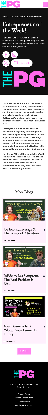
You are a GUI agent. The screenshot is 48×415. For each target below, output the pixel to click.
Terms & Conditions (24, 397)
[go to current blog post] (24, 220)
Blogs (5, 17)
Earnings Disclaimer (24, 405)
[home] (11, 4)
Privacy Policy (24, 394)
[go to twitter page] (6, 63)
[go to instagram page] (14, 54)
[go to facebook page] (6, 54)
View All (24, 351)
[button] (45, 4)
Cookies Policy (24, 401)
